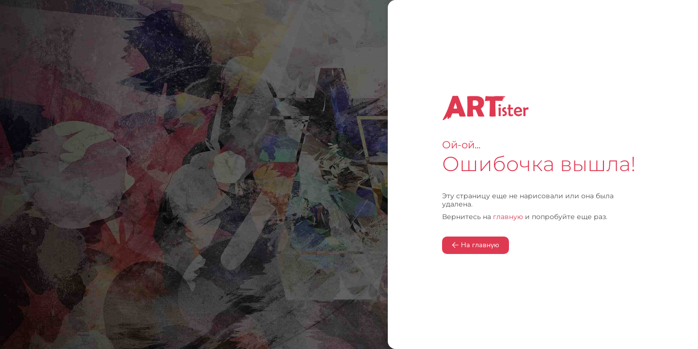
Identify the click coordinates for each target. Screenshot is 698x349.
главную (508, 216)
